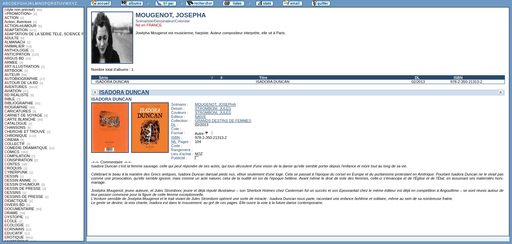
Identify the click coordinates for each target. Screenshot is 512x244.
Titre (263, 78)
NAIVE (200, 117)
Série (103, 78)
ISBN (458, 78)
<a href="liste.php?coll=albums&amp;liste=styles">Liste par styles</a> (43, 120)
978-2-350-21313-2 (466, 82)
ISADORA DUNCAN (112, 82)
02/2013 (418, 82)
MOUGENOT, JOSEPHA (215, 104)
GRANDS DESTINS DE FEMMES (223, 121)
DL (417, 78)
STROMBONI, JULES (213, 108)
